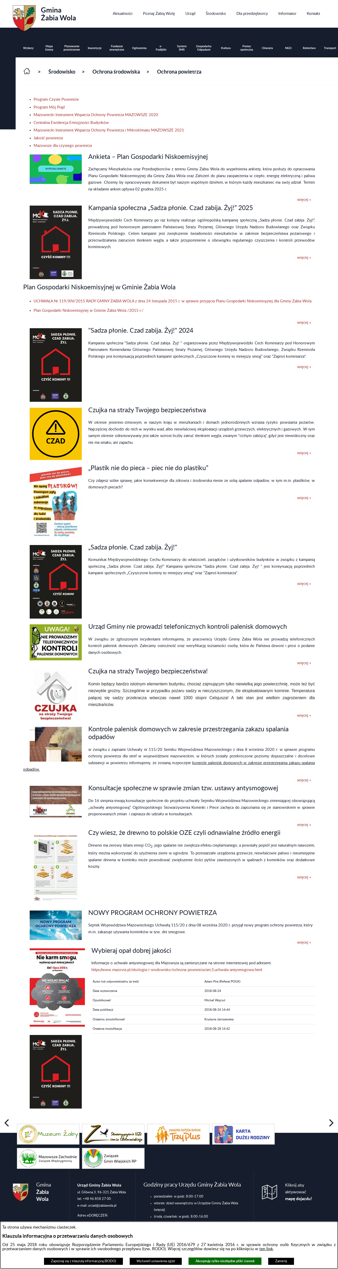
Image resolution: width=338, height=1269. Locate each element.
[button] (8, 74)
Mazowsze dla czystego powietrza (63, 146)
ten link (266, 1249)
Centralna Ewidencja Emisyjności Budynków (71, 123)
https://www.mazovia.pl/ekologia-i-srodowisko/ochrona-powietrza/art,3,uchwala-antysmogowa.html (176, 970)
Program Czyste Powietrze (56, 99)
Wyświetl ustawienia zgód (155, 1261)
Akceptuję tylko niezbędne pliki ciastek (225, 1261)
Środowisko (61, 72)
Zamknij (281, 1261)
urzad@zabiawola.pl (102, 1205)
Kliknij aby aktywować (298, 1192)
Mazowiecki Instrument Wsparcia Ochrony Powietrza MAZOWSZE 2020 (96, 115)
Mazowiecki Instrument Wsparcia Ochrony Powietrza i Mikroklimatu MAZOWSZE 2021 (109, 130)
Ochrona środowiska (116, 72)
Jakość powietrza (48, 138)
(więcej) (159, 1209)
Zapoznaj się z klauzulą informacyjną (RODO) (83, 1261)
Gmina (44, 16)
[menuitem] (123, 14)
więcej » (304, 200)
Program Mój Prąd (49, 107)
